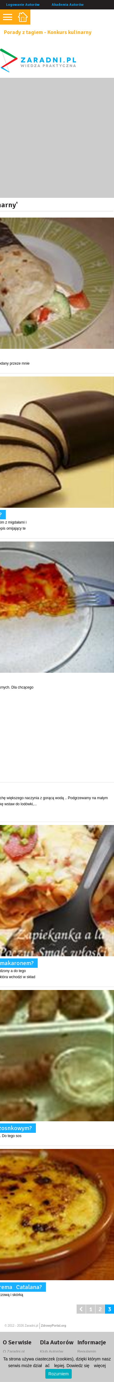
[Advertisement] (57, 138)
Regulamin (86, 1351)
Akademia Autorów (68, 4)
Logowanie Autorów (23, 4)
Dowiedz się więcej (86, 1365)
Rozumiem (58, 1373)
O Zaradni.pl (14, 1351)
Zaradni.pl (31, 1325)
